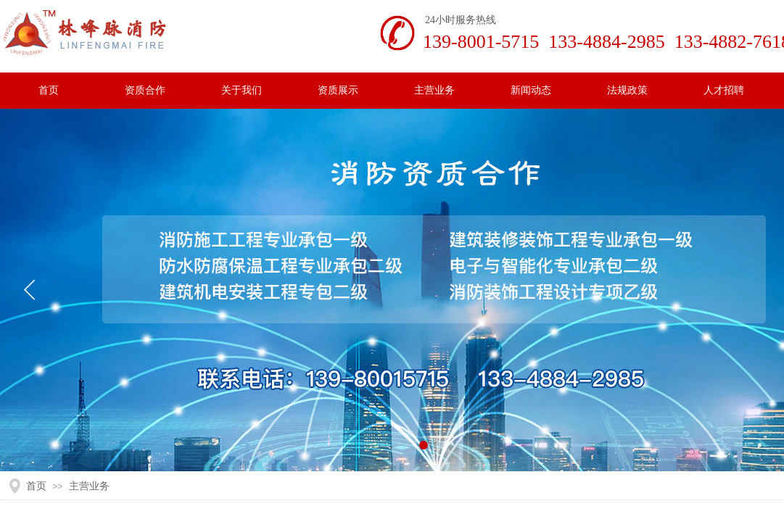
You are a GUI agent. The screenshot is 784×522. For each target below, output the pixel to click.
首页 (36, 486)
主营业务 (89, 486)
